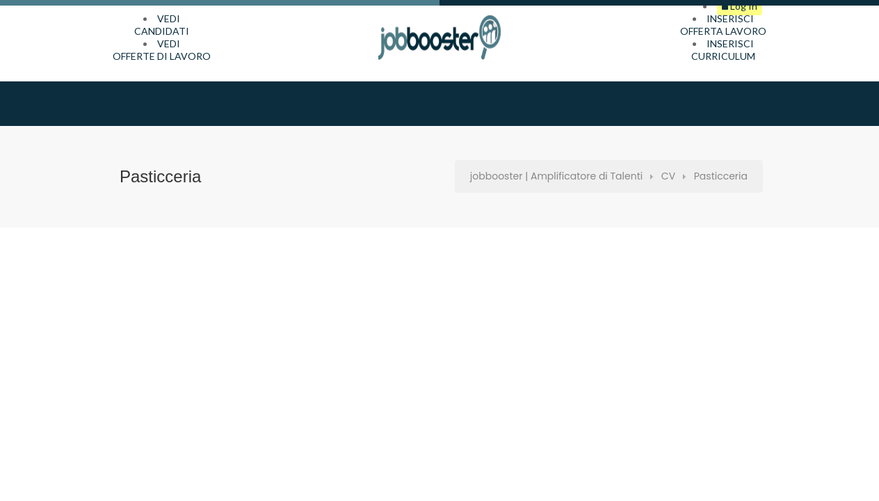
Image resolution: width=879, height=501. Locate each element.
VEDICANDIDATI (161, 25)
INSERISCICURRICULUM (723, 50)
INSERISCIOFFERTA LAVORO (723, 25)
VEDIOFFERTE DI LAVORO (162, 50)
